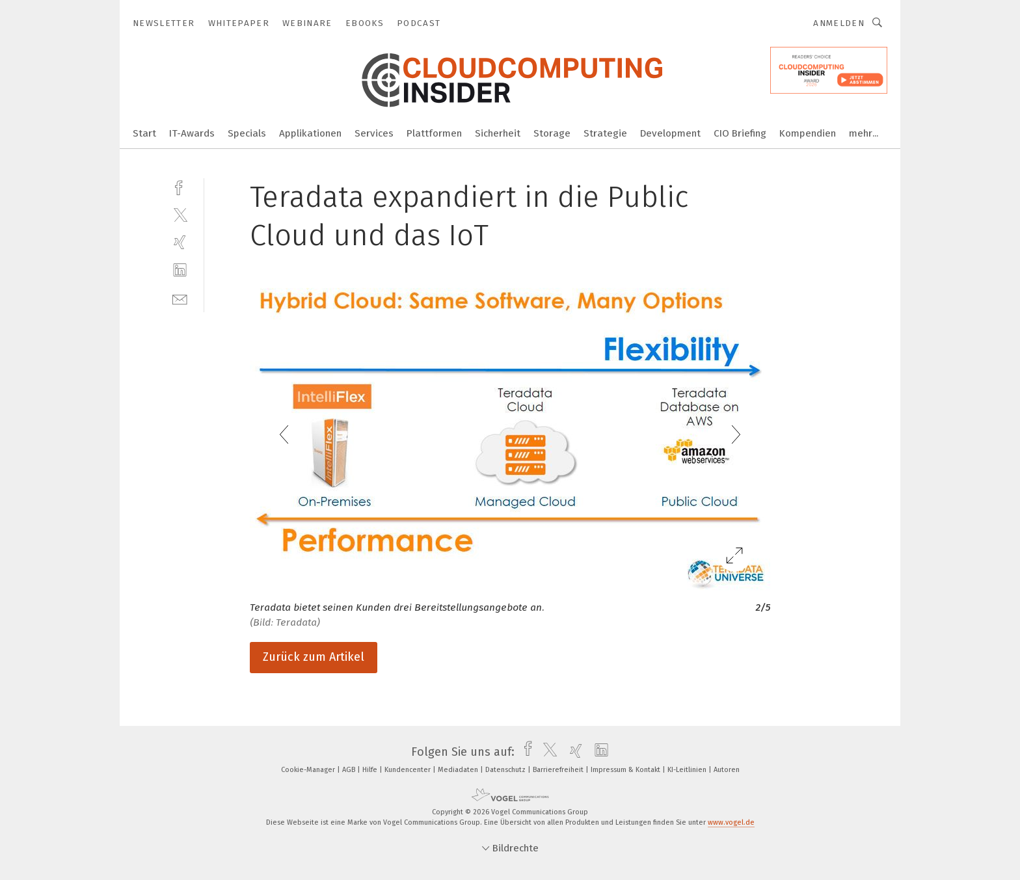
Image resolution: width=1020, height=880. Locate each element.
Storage (551, 133)
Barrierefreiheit (559, 770)
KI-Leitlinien (687, 770)
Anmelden (839, 23)
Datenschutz (506, 770)
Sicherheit (497, 133)
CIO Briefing (740, 133)
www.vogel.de (731, 822)
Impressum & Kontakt (626, 770)
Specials (247, 133)
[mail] (180, 298)
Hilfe (370, 770)
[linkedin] (180, 270)
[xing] (180, 242)
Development (670, 133)
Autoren (727, 770)
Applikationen (310, 133)
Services (374, 133)
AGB (349, 770)
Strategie (605, 133)
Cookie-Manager (309, 770)
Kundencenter (408, 770)
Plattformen (434, 133)
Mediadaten (459, 770)
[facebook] (180, 186)
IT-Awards (192, 133)
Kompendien (807, 133)
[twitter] (180, 214)
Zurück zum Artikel (313, 657)
